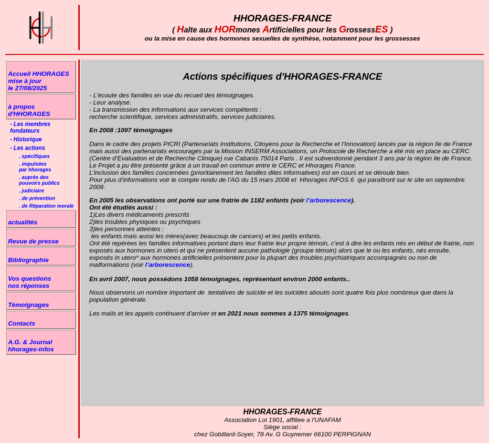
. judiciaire (31, 190)
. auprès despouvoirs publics (39, 180)
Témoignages (28, 304)
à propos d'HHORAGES (29, 110)
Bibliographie (28, 260)
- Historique (26, 139)
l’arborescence (327, 200)
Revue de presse (33, 241)
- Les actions (27, 148)
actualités (23, 222)
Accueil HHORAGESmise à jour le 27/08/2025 (38, 81)
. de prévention (37, 198)
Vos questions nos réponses (30, 282)
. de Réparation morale (46, 206)
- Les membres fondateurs (30, 127)
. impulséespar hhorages (35, 166)
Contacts (21, 323)
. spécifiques (34, 156)
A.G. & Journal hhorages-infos (31, 345)
